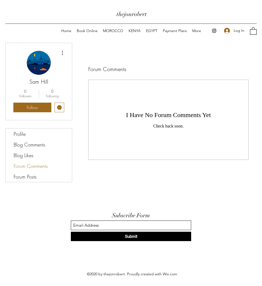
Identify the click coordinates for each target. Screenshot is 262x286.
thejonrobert (132, 14)
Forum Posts (25, 176)
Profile (20, 134)
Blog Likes (23, 155)
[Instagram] (214, 30)
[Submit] (131, 236)
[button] (253, 31)
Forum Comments (31, 166)
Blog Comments (29, 144)
